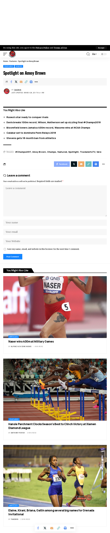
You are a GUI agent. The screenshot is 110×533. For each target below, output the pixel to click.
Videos (19, 66)
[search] (88, 54)
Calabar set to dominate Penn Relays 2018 (31, 132)
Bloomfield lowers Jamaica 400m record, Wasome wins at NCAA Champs (48, 127)
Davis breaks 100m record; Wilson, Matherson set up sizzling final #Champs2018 (53, 122)
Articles (14, 336)
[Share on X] (16, 81)
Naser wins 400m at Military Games (31, 341)
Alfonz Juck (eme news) (21, 346)
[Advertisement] (55, 22)
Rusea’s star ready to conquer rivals (27, 117)
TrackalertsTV (87, 151)
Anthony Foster (18, 433)
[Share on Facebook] (11, 81)
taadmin (17, 90)
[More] (36, 81)
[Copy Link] (26, 81)
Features (13, 61)
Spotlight (73, 151)
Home (5, 61)
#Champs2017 (23, 151)
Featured (14, 419)
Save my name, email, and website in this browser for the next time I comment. (43, 249)
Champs (51, 151)
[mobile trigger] (6, 54)
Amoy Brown (39, 151)
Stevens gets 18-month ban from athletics (31, 138)
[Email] (21, 81)
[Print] (31, 81)
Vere (99, 151)
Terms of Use (60, 48)
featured (62, 151)
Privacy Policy (42, 48)
